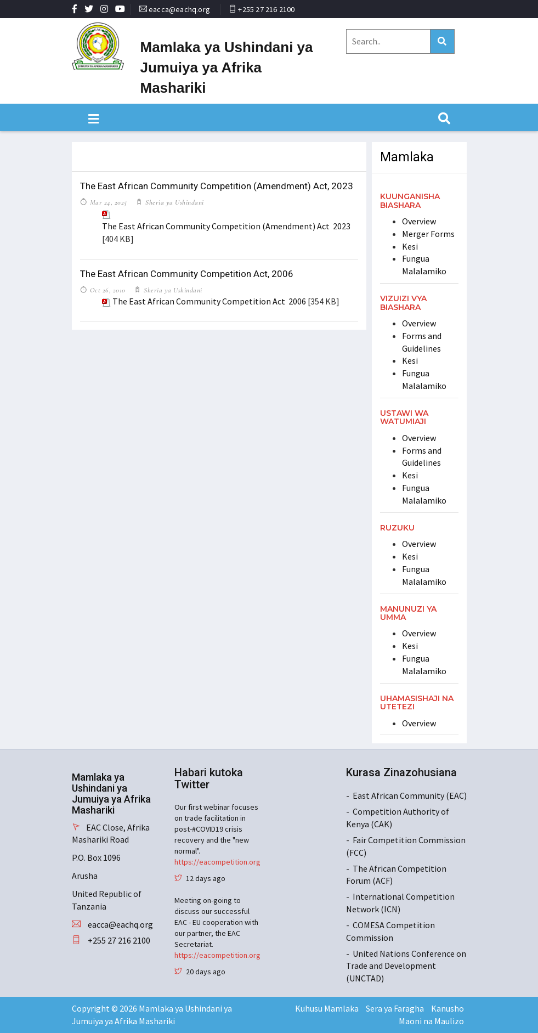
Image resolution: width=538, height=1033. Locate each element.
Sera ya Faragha (395, 1008)
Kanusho (447, 1008)
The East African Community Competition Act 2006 (209, 301)
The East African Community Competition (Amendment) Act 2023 (226, 226)
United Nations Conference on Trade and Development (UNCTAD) (406, 966)
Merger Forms (428, 233)
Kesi (410, 246)
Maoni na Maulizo (431, 1020)
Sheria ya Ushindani (174, 202)
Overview (419, 221)
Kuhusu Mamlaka (327, 1008)
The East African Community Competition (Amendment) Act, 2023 (216, 185)
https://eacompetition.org (217, 862)
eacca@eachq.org (179, 9)
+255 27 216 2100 (266, 9)
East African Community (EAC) (410, 795)
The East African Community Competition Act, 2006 (186, 273)
